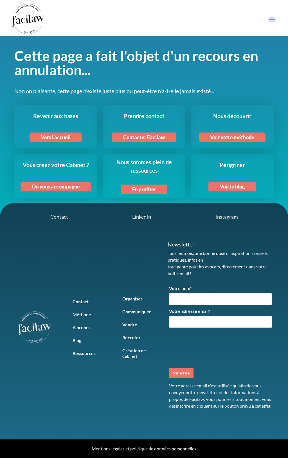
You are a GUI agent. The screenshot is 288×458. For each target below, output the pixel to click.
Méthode (82, 314)
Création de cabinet (134, 353)
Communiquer (136, 311)
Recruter (131, 337)
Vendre (129, 324)
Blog (77, 340)
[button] (271, 19)
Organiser (132, 298)
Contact (81, 301)
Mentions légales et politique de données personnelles (144, 448)
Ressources (84, 353)
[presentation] (212, 347)
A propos (82, 327)
